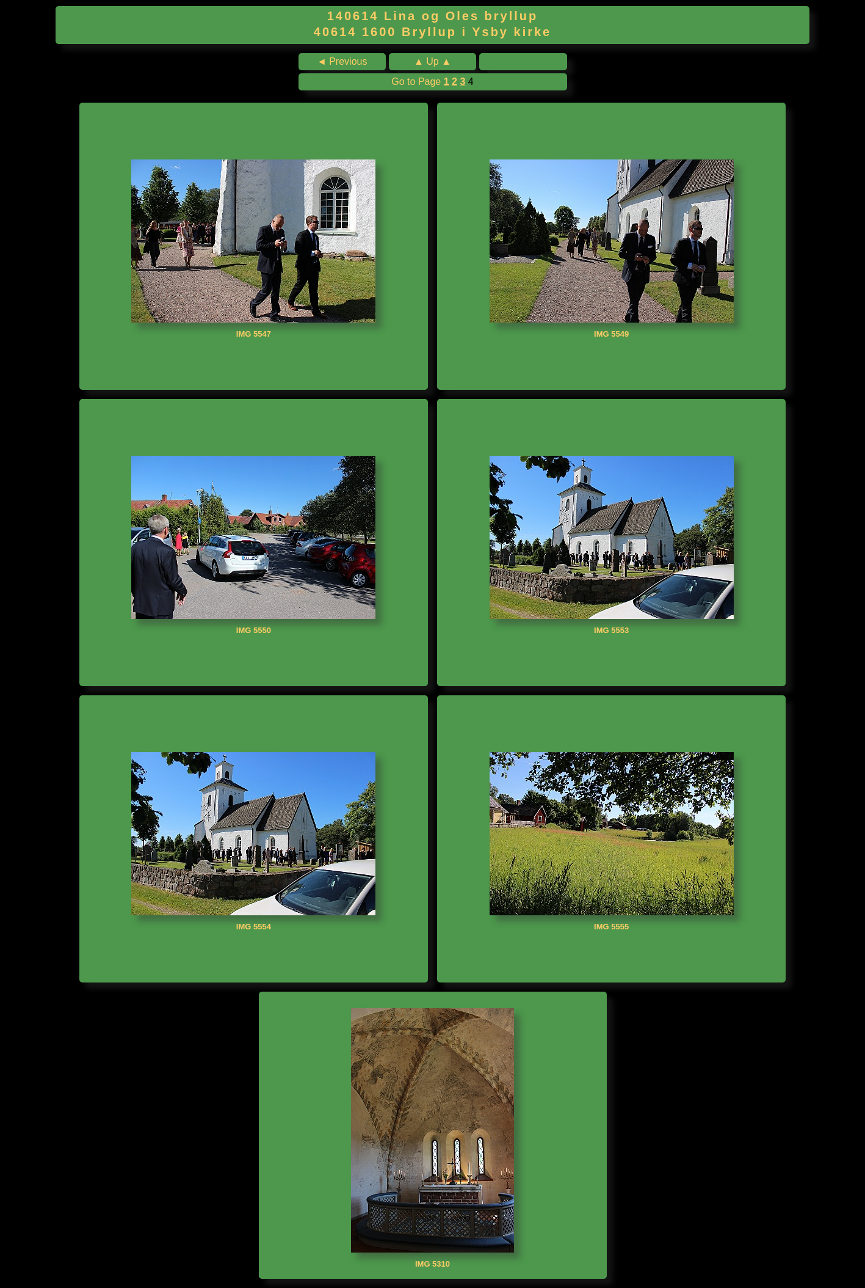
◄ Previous (342, 61)
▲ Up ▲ (432, 61)
